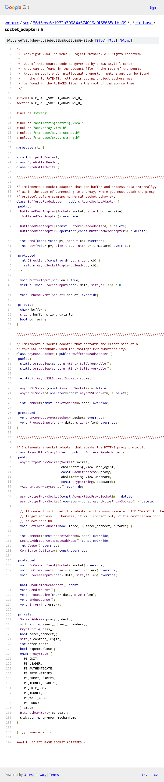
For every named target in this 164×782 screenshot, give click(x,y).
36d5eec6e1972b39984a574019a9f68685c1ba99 (79, 22)
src (26, 22)
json (155, 774)
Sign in (154, 7)
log (112, 41)
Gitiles (28, 774)
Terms (54, 774)
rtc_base (144, 22)
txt (144, 774)
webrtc (12, 22)
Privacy (41, 774)
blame (125, 41)
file (100, 41)
